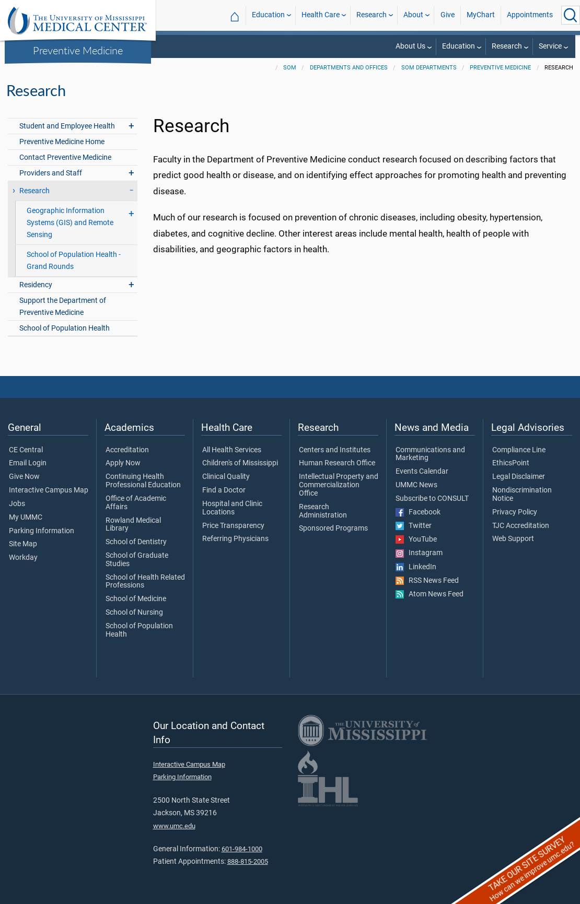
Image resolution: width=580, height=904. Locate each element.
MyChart (481, 14)
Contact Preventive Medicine (65, 157)
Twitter (414, 526)
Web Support (513, 539)
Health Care (320, 14)
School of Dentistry (136, 542)
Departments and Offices (349, 67)
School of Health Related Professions (145, 581)
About (413, 14)
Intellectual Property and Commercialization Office (338, 485)
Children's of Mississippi (240, 463)
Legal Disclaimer (518, 477)
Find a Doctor (224, 490)
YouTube (416, 539)
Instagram (419, 553)
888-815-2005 (247, 861)
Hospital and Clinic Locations (232, 508)
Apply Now (123, 463)
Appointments (530, 14)
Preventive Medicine (78, 50)
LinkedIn (416, 567)
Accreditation (127, 450)
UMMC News (416, 485)
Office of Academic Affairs (136, 503)
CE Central (26, 450)
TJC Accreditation (520, 526)
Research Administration (323, 511)
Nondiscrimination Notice (522, 494)
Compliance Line (519, 450)
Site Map (23, 544)
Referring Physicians (235, 539)
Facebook (418, 512)
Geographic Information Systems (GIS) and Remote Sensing (70, 222)
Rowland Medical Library (133, 524)
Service (550, 46)
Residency (35, 284)
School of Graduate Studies (137, 559)
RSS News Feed (427, 581)
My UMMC (25, 517)
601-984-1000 (242, 849)
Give (447, 14)
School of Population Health (64, 328)
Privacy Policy (514, 512)
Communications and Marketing (430, 454)
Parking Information (41, 531)
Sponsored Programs (333, 528)
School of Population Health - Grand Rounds (74, 260)
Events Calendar (422, 471)
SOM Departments (429, 67)
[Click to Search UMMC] (570, 15)
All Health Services (231, 450)
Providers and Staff (50, 173)
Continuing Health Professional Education (143, 481)
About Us (410, 46)
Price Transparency (233, 526)
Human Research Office (337, 463)
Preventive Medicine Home (62, 141)
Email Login (28, 463)
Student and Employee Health (67, 126)
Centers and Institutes (334, 450)
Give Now (24, 477)
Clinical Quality (226, 477)
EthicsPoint (510, 463)
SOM (289, 67)
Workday (23, 558)
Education (268, 14)
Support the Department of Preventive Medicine (62, 306)
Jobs (17, 504)
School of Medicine (136, 599)
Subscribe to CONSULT (432, 499)
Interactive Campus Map (48, 490)
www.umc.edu (174, 826)
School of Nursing (134, 612)
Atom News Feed (429, 594)
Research (371, 14)
